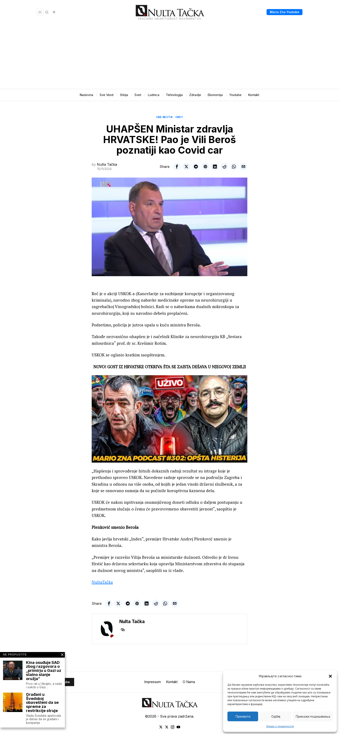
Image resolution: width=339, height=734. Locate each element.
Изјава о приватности (280, 726)
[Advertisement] (169, 56)
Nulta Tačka (107, 164)
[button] (330, 676)
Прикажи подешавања (313, 716)
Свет (179, 117)
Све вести (164, 117)
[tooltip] (177, 166)
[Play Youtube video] (169, 419)
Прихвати (242, 716)
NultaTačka (102, 582)
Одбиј (275, 716)
